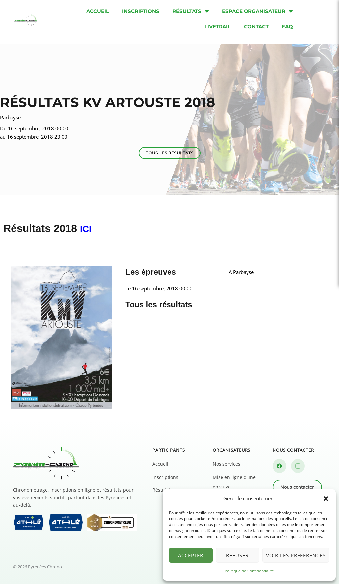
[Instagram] (298, 466)
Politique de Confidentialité (249, 571)
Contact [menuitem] (256, 26)
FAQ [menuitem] (287, 26)
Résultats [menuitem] (190, 11)
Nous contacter (297, 487)
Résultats (162, 490)
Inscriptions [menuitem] (140, 11)
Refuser (237, 555)
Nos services (226, 464)
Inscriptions (165, 477)
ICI (86, 229)
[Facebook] (279, 466)
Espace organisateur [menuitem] (257, 11)
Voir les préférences (296, 555)
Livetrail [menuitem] (217, 26)
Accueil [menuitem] (97, 11)
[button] (326, 498)
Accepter (190, 555)
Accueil (160, 464)
